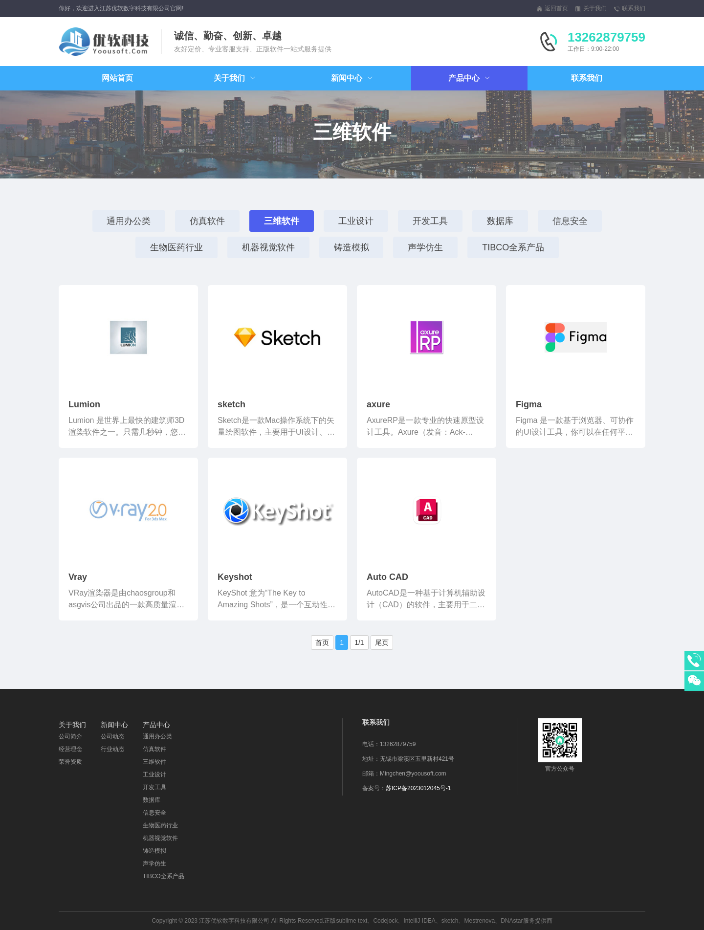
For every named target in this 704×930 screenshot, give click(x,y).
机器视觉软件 (268, 247)
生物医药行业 (176, 247)
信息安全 (570, 221)
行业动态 (112, 749)
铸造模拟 (351, 247)
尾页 (382, 642)
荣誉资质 (70, 761)
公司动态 (112, 736)
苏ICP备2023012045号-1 (418, 788)
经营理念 (70, 749)
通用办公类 (129, 221)
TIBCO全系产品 (513, 247)
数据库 (500, 221)
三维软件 (281, 221)
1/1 (359, 642)
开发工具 (430, 221)
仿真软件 (207, 221)
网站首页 (117, 78)
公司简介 (70, 736)
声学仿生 (425, 247)
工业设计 (356, 221)
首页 (322, 642)
